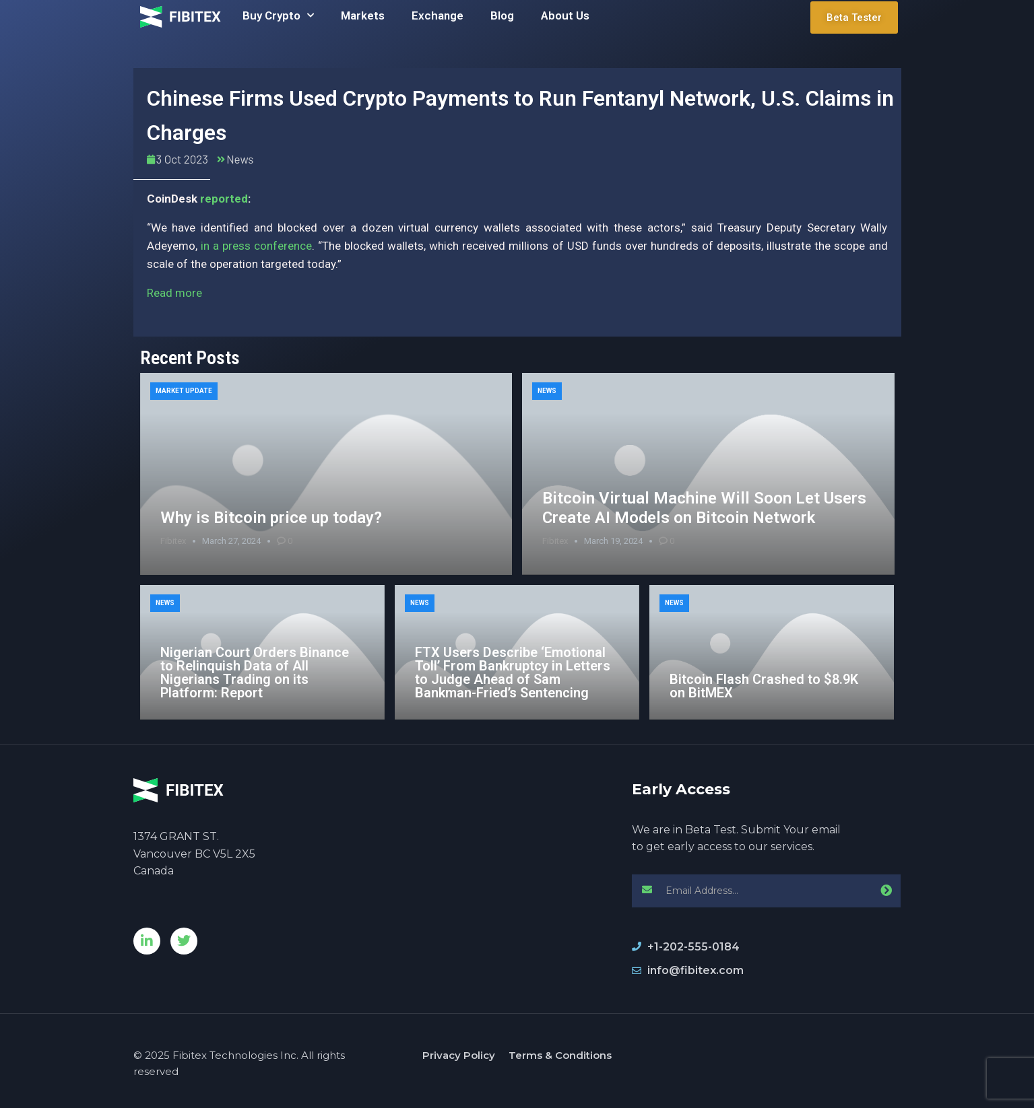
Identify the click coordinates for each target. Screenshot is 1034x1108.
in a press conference (256, 245)
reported (224, 198)
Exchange (437, 15)
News (239, 159)
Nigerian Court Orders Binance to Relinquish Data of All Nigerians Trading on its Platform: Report (254, 672)
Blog (502, 15)
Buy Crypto (278, 15)
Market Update (184, 390)
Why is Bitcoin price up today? (271, 517)
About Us (565, 15)
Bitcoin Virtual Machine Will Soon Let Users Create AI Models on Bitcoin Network (704, 508)
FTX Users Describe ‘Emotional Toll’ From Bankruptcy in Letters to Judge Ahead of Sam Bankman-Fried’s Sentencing (512, 672)
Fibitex (173, 541)
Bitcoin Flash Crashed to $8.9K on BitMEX (764, 686)
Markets (363, 15)
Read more (174, 293)
